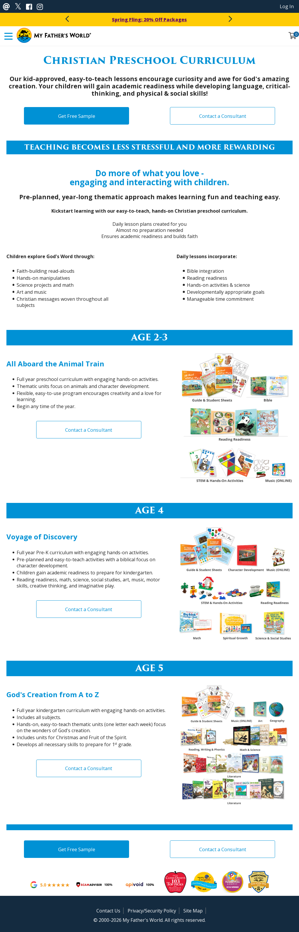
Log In (287, 6)
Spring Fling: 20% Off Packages (149, 19)
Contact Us (108, 910)
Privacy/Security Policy (152, 910)
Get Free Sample (76, 116)
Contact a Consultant (222, 116)
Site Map (193, 910)
